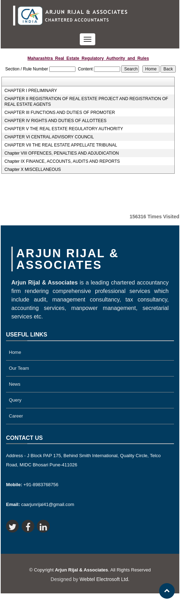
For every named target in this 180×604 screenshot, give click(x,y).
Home (15, 352)
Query (15, 400)
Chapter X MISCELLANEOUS (32, 169)
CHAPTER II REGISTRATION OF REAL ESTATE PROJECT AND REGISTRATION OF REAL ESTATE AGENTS (86, 101)
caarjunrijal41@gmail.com (40, 504)
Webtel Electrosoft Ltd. (105, 579)
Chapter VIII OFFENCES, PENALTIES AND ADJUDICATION (61, 153)
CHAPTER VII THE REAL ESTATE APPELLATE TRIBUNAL (60, 145)
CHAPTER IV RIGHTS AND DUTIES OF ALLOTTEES (55, 120)
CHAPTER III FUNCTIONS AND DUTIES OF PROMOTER (59, 112)
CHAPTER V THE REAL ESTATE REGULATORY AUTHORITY (63, 128)
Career (16, 416)
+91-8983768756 (32, 484)
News (15, 384)
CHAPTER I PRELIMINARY (30, 90)
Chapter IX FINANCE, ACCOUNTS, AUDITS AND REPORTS (62, 161)
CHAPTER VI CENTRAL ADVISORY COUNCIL (49, 136)
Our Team (19, 368)
